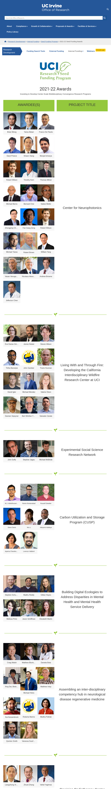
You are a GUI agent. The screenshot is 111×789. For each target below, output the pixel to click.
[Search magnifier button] (104, 18)
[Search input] (54, 18)
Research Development (9, 51)
